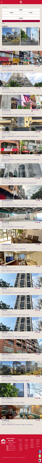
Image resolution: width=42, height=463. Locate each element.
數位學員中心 (38, 447)
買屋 (6, 7)
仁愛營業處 (26, 445)
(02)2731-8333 (12, 448)
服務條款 (32, 445)
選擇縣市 (21, 9)
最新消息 (20, 447)
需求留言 (20, 450)
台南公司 (26, 447)
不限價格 (11, 12)
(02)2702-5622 (12, 446)
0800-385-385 (12, 450)
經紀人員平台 (38, 444)
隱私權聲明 (32, 447)
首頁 (3, 7)
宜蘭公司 (26, 448)
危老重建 (20, 448)
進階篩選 (21, 18)
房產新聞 (20, 445)
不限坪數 (30, 12)
